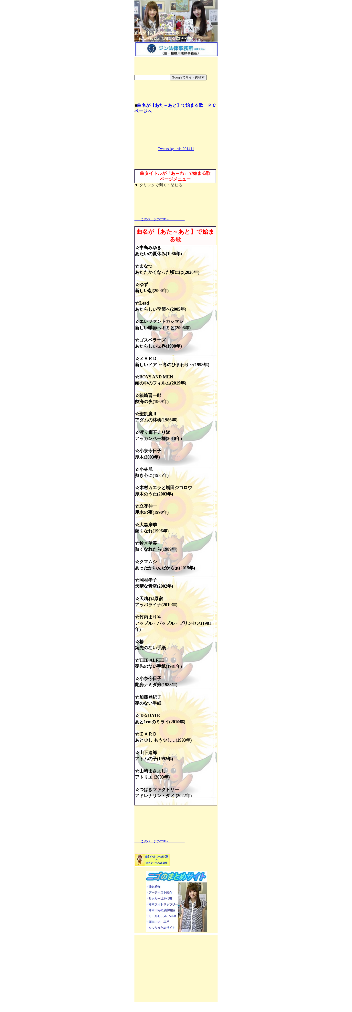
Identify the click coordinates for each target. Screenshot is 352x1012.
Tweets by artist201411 (176, 149)
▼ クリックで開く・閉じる (158, 185)
